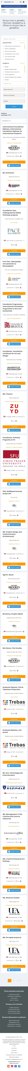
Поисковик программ (14, 994)
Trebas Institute (14, 697)
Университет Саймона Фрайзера (14, 447)
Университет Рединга (14, 868)
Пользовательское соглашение (14, 1055)
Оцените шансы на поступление (14, 6)
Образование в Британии (14, 1024)
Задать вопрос (15, 165)
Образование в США (14, 1022)
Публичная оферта (14, 1057)
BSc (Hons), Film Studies (12, 648)
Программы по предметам (14, 996)
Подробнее (14, 162)
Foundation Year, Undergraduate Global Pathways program (12, 212)
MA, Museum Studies (11, 898)
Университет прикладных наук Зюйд (14, 401)
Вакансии (14, 1050)
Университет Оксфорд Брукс (14, 143)
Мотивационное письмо (14, 1011)
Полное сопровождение (14, 1013)
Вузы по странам (14, 1000)
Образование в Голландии (14, 1026)
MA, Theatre (7, 394)
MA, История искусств (12, 937)
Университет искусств (14, 501)
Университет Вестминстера (14, 363)
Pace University (14, 222)
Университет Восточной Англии (14, 905)
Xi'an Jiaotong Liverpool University (14, 782)
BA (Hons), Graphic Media (13, 614)
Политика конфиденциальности (14, 1059)
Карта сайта (14, 1052)
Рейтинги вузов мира (14, 1020)
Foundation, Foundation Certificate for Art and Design (12, 353)
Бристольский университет (14, 318)
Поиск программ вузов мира (14, 991)
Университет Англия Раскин (14, 273)
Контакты (14, 1048)
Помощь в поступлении (14, 1004)
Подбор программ (14, 1007)
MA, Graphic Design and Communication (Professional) (12, 534)
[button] (14, 89)
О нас (14, 1046)
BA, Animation (8, 173)
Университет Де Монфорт (14, 180)
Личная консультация (14, 1009)
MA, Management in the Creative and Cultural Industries (12, 816)
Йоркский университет (14, 826)
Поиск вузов (14, 998)
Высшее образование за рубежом (14, 1017)
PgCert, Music (8, 575)
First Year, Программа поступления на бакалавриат (12, 263)
